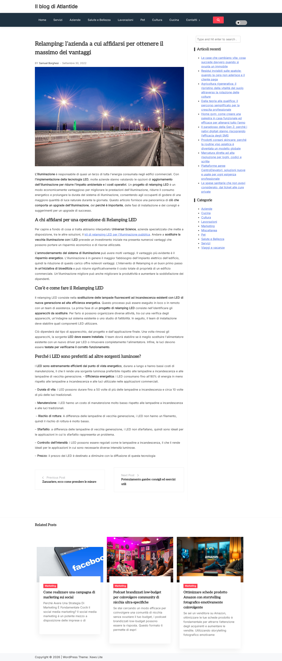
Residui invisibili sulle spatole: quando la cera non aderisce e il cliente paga (223, 75)
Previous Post (56, 477)
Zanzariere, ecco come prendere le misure (69, 482)
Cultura (157, 20)
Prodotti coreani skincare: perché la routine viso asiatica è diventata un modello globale (223, 144)
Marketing (208, 226)
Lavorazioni (125, 20)
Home (42, 20)
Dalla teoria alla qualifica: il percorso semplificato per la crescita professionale (220, 105)
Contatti (191, 20)
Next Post (127, 475)
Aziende (75, 20)
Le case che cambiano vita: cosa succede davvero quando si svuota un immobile (223, 62)
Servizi (57, 20)
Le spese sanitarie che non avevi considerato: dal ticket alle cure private (223, 187)
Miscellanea (209, 230)
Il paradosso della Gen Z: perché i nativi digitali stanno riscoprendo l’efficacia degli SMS (224, 131)
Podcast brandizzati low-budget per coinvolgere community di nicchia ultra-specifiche (137, 597)
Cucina (174, 20)
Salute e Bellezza (99, 20)
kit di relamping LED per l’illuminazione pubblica (117, 234)
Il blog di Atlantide (56, 6)
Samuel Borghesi (49, 63)
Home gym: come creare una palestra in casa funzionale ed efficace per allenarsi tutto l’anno (223, 118)
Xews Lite (96, 657)
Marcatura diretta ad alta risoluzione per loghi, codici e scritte (221, 157)
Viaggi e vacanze (213, 247)
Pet (142, 20)
